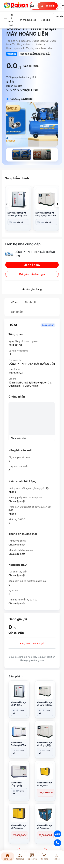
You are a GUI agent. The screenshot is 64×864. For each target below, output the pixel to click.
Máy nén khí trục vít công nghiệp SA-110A (44, 744)
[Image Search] (31, 5)
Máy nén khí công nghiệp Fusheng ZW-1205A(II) (17, 784)
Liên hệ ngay (32, 264)
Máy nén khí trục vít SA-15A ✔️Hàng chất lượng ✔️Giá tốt (17, 214)
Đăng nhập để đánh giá (32, 643)
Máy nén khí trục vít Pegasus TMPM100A (44, 784)
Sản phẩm (17, 311)
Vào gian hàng (32, 289)
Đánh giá (30, 302)
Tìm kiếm (48, 5)
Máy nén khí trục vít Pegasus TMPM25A (44, 827)
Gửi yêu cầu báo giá (32, 274)
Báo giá (45, 19)
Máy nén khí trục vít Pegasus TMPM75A (18, 827)
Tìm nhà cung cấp (27, 20)
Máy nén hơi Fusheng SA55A (18, 743)
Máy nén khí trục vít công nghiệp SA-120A (45, 214)
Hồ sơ (14, 302)
